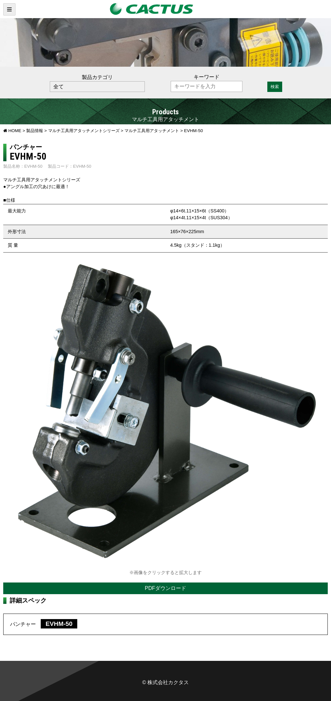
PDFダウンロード (165, 588)
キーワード (206, 77)
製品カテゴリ (97, 77)
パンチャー (43, 624)
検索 (275, 86)
